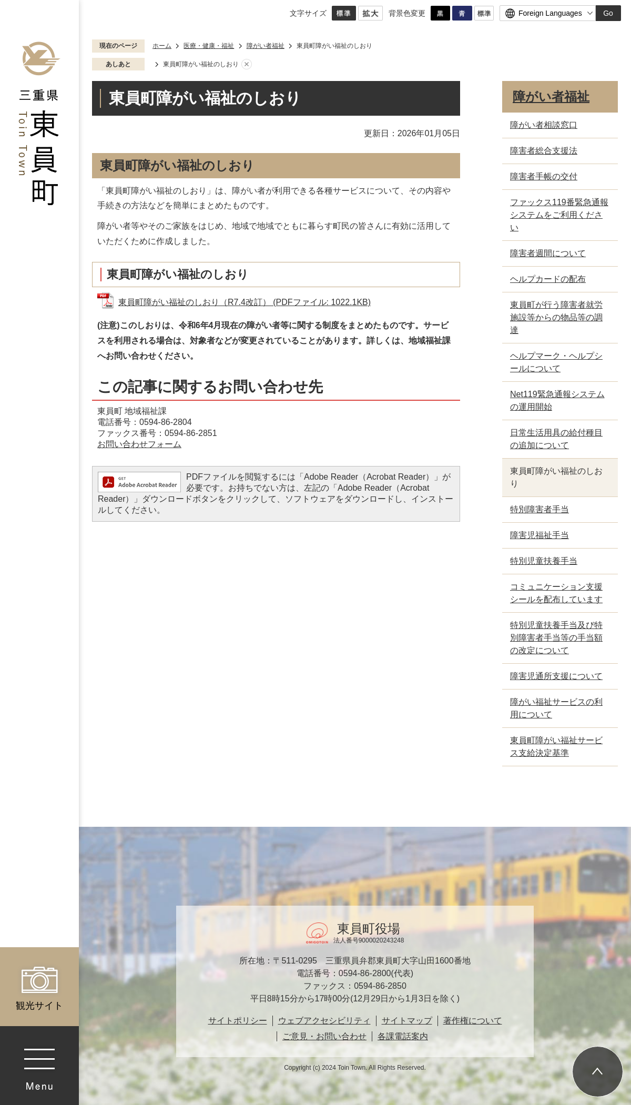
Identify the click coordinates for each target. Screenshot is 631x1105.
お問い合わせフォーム (139, 444)
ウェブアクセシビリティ (324, 1020)
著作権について (472, 1020)
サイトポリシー (237, 1020)
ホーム (161, 45)
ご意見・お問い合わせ (324, 1036)
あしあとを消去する (247, 64)
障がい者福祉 (265, 45)
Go (608, 13)
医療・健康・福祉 (209, 45)
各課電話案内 (403, 1036)
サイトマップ (407, 1020)
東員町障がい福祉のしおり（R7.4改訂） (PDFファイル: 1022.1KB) (244, 302)
